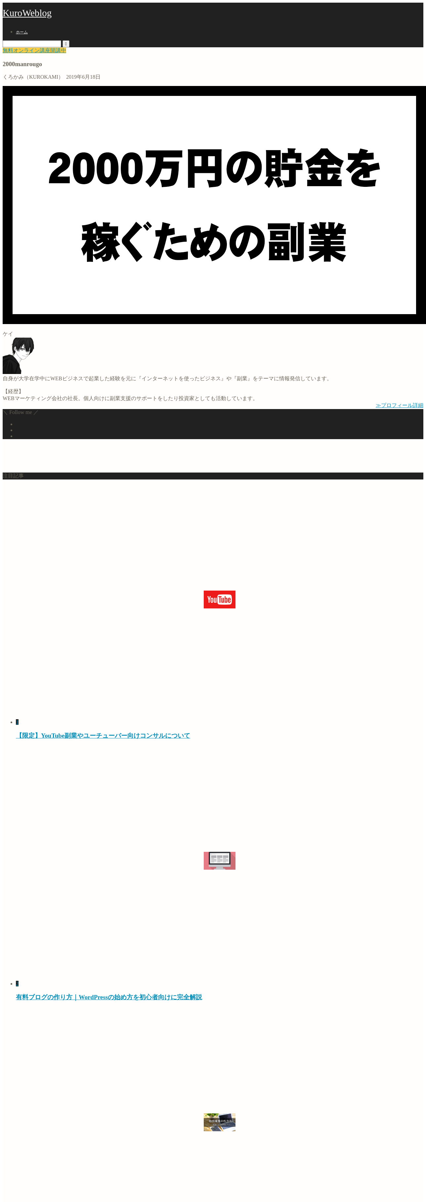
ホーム (22, 32)
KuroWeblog (27, 13)
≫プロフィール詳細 (399, 405)
